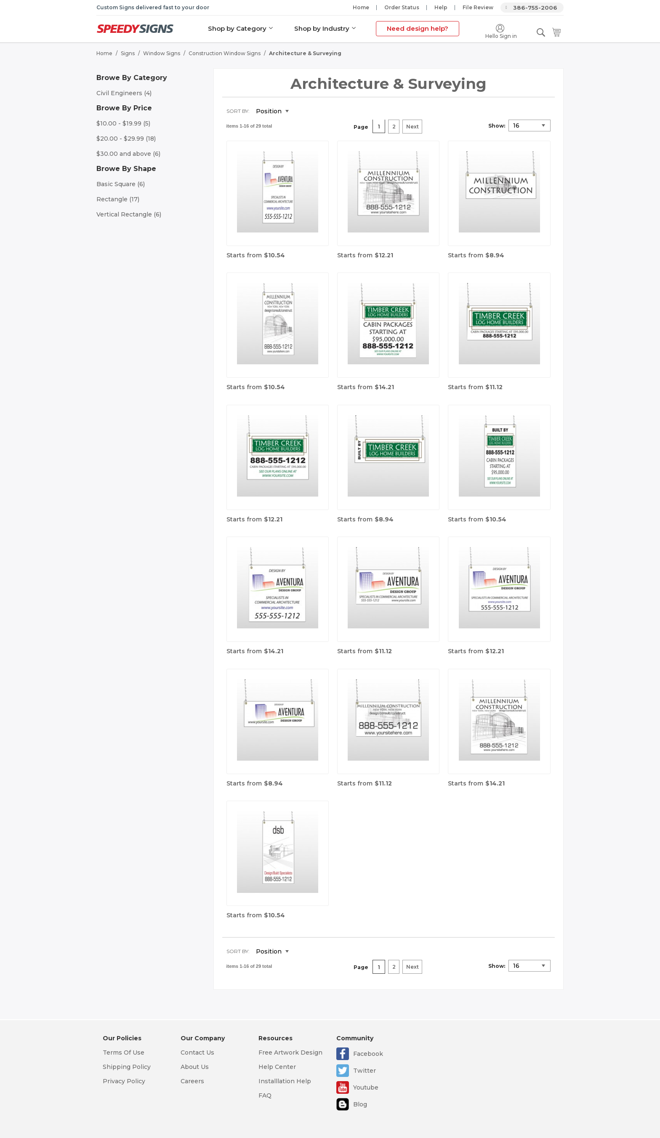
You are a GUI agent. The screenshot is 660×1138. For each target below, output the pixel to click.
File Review (478, 7)
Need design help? (417, 28)
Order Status (401, 7)
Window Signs (161, 53)
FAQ (264, 1095)
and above (128, 153)
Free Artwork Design (290, 1052)
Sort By (237, 110)
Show (496, 125)
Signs (128, 53)
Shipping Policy (127, 1067)
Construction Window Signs (225, 53)
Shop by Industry (321, 28)
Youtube (365, 1087)
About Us (195, 1067)
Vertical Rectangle (128, 214)
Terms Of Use (123, 1052)
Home (361, 7)
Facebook (368, 1054)
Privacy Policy (124, 1081)
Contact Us (197, 1052)
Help (440, 7)
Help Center (277, 1067)
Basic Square (120, 183)
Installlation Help (284, 1081)
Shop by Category (237, 28)
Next (412, 126)
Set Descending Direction (301, 111)
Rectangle (117, 198)
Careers (192, 1081)
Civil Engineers (124, 92)
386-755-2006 (535, 7)
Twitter (364, 1070)
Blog (360, 1104)
